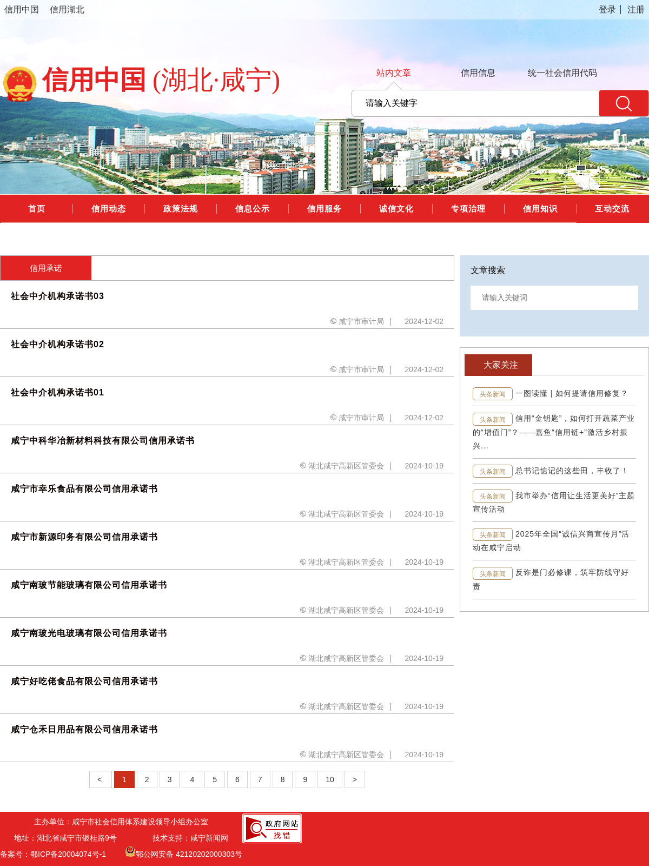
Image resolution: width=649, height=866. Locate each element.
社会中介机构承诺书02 (57, 344)
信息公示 (252, 208)
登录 (607, 9)
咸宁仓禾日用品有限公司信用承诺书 (84, 729)
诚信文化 (396, 208)
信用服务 (324, 208)
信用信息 (478, 72)
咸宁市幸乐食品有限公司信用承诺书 (84, 488)
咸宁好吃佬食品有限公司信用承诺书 (84, 681)
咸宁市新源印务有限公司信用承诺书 (84, 536)
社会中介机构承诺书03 (57, 296)
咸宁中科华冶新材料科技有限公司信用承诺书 (103, 440)
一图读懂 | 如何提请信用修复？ (571, 393)
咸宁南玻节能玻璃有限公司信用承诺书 (89, 585)
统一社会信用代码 (562, 72)
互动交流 (612, 208)
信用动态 (108, 208)
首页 (36, 208)
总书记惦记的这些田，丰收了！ (572, 470)
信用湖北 (67, 9)
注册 (636, 9)
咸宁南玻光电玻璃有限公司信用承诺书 (89, 633)
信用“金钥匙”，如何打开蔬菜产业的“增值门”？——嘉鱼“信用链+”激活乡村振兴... (554, 431)
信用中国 (21, 9)
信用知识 (540, 208)
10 (330, 779)
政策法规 (180, 208)
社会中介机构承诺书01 (57, 392)
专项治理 (468, 208)
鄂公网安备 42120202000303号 (183, 851)
